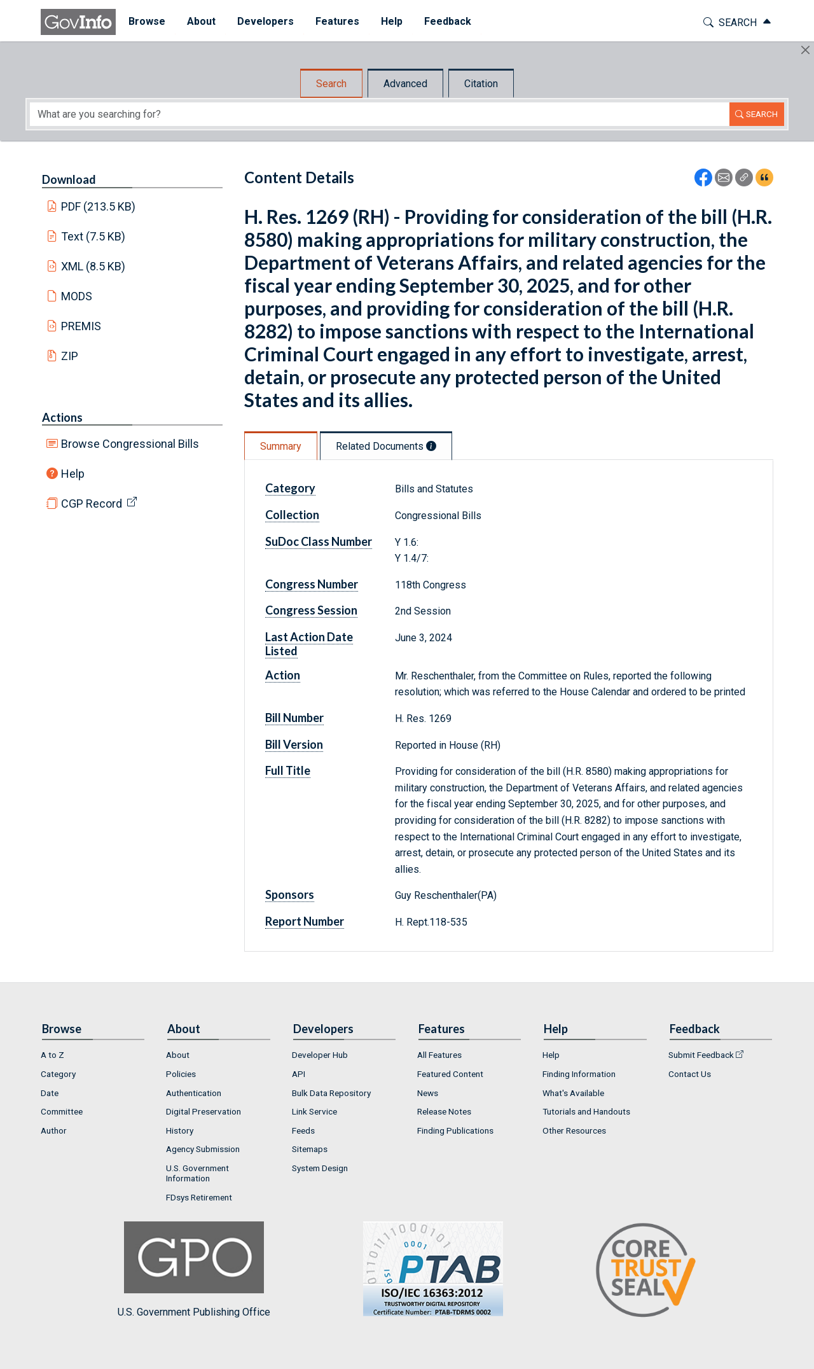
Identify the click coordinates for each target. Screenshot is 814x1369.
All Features (439, 1055)
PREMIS (81, 326)
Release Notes (444, 1111)
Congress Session (311, 610)
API (298, 1074)
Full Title (287, 770)
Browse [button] (145, 21)
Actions (62, 417)
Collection (292, 515)
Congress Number (311, 584)
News (427, 1093)
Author (54, 1130)
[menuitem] (145, 22)
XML (93, 266)
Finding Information (579, 1074)
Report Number (304, 921)
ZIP (69, 356)
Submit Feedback (701, 1055)
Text (93, 236)
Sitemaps (310, 1149)
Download (69, 179)
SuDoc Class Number (318, 541)
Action (282, 675)
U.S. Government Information (197, 1173)
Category (290, 488)
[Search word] (379, 114)
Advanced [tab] (405, 84)
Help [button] (390, 21)
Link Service (314, 1111)
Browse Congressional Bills (130, 443)
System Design (320, 1168)
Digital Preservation (203, 1111)
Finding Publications (455, 1130)
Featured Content (450, 1074)
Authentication (193, 1093)
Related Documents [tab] (386, 446)
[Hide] (805, 50)
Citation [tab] (481, 84)
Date (50, 1093)
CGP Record (91, 503)
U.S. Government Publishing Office (426, 1269)
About (178, 1055)
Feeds (303, 1130)
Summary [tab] (280, 446)
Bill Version (294, 744)
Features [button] (335, 21)
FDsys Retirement (199, 1197)
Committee (62, 1111)
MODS (76, 296)
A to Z (52, 1055)
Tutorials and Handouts (586, 1111)
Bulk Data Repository (331, 1093)
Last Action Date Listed (309, 644)
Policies (181, 1074)
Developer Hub (320, 1055)
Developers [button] (263, 21)
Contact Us (689, 1074)
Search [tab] (331, 84)
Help (73, 473)
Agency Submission (203, 1149)
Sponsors (289, 894)
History (179, 1130)
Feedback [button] (445, 21)
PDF (98, 206)
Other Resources (574, 1130)
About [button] (199, 21)
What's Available (573, 1093)
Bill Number (294, 718)
